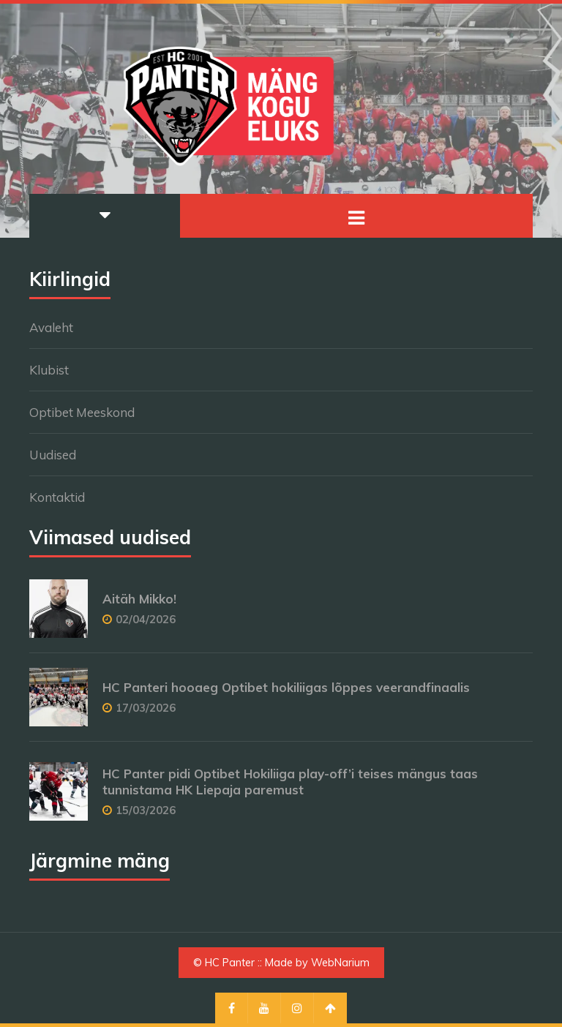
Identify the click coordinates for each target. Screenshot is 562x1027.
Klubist (49, 370)
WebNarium (340, 962)
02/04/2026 (146, 619)
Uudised (52, 454)
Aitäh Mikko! (139, 598)
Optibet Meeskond (82, 412)
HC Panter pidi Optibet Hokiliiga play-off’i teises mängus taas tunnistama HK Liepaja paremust (290, 781)
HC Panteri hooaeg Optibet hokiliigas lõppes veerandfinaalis (286, 687)
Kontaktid (57, 497)
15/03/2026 (146, 810)
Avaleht (51, 327)
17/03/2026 (146, 708)
